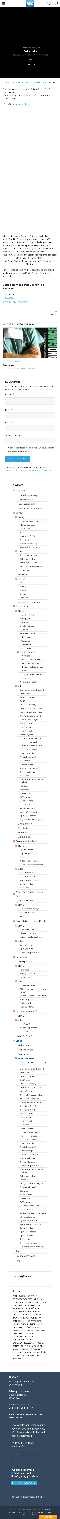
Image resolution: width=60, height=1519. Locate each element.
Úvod (5, 82)
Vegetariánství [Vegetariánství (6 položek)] (35, 1349)
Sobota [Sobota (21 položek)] (40, 1343)
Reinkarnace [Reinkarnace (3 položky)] (18, 1340)
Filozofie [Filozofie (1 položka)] (17, 1315)
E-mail (8, 422)
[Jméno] (25, 1454)
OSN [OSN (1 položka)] (37, 1330)
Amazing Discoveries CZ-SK (27, 1497)
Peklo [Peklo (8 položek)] (21, 1333)
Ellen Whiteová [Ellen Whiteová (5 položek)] (33, 1311)
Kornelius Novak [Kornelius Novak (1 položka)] (20, 1324)
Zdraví (12, 82)
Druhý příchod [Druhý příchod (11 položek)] (32, 1308)
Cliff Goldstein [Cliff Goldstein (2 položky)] (27, 1302)
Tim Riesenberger (20, 302)
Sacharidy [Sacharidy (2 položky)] (17, 1343)
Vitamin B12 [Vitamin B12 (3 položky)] (30, 1352)
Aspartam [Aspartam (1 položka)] (31, 1296)
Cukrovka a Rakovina (30, 47)
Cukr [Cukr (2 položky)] (38, 1302)
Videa (20, 82)
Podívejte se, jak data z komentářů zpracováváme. (28, 470)
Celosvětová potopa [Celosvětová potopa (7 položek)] (22, 1299)
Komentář (10, 394)
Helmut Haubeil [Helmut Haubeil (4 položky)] (29, 1318)
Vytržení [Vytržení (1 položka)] (41, 1352)
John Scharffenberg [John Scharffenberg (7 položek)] (32, 1321)
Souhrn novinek (21, 1473)
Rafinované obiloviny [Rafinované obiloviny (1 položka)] (23, 1336)
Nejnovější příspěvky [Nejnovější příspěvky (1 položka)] (22, 1327)
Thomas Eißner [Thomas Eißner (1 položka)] (20, 1349)
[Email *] (25, 1462)
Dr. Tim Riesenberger (21, 104)
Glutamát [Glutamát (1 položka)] (27, 1315)
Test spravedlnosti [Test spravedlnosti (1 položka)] (33, 1346)
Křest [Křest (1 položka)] (32, 1324)
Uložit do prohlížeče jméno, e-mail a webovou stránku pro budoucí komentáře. (31, 449)
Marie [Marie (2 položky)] (39, 1324)
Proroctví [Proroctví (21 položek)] (31, 1333)
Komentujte (30, 64)
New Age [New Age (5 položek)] (36, 1327)
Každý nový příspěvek (24, 1476)
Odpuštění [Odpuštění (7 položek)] (28, 1330)
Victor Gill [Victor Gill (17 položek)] (18, 1352)
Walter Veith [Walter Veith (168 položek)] (28, 1355)
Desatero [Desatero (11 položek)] (29, 1305)
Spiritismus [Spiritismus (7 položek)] (18, 1346)
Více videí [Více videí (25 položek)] (17, 1355)
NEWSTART (7, 302)
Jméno (8, 409)
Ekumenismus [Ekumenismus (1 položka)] (19, 1311)
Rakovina (9, 297)
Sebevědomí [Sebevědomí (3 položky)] (29, 1343)
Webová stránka (12, 435)
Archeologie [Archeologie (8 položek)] (19, 1296)
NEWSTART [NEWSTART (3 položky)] (17, 1330)
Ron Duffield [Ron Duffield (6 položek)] (32, 1340)
